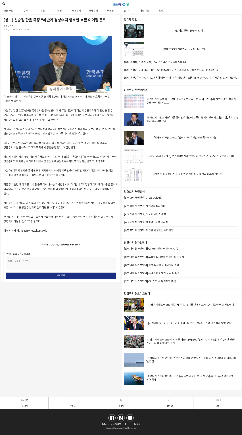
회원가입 (117, 424)
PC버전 (137, 424)
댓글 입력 (61, 275)
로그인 (127, 424)
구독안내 (105, 424)
